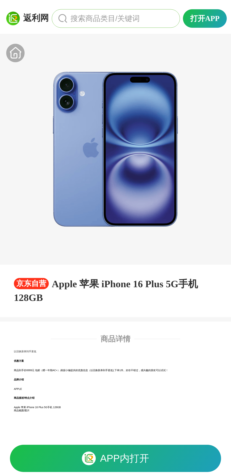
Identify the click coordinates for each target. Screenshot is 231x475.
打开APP (205, 18)
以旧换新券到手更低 (25, 351)
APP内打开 (115, 458)
